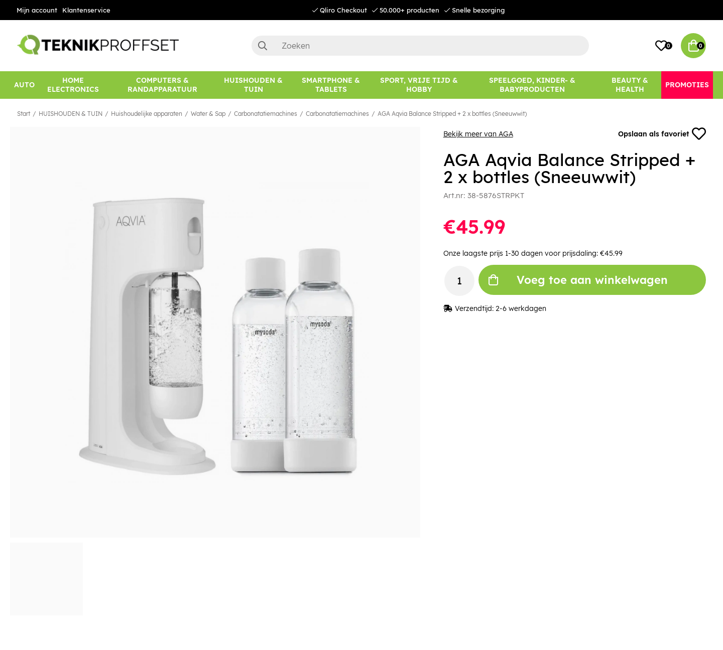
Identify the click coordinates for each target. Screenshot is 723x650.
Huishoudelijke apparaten (146, 113)
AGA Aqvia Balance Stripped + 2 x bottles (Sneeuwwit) (452, 113)
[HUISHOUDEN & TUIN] (253, 85)
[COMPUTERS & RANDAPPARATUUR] (162, 85)
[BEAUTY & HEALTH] (629, 85)
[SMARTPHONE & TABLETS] (331, 85)
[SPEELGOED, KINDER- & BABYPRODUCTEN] (532, 85)
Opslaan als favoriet (662, 134)
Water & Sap (208, 113)
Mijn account (37, 10)
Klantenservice (86, 10)
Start (23, 113)
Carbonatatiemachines (265, 113)
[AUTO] (24, 85)
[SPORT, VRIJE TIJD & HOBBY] (419, 85)
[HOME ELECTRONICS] (73, 85)
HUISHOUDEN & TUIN (70, 113)
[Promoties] (687, 85)
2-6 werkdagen (521, 308)
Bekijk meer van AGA (478, 133)
